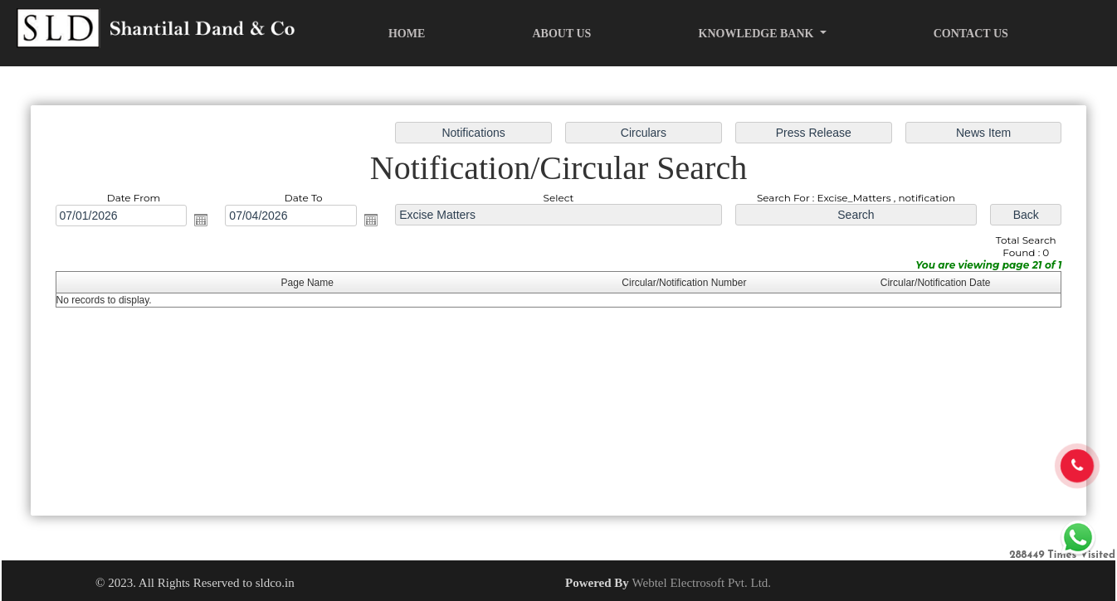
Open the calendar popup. (201, 220)
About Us (561, 33)
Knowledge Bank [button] (758, 33)
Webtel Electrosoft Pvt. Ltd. (702, 582)
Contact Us (971, 33)
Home (406, 33)
